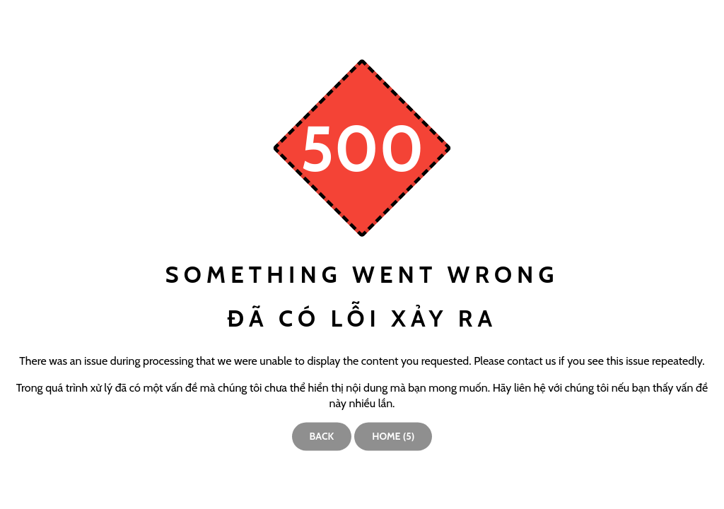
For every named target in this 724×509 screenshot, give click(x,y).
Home (393, 436)
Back (322, 436)
